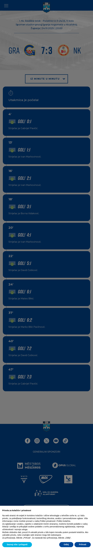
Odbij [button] (66, 544)
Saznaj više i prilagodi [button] (17, 544)
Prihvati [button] (82, 544)
